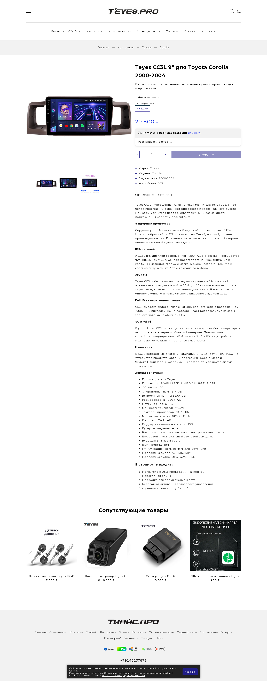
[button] (30, 555)
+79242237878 (133, 660)
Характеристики (144, 103)
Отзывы (190, 31)
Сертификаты (187, 632)
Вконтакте (131, 638)
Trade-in (172, 31)
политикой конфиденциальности (123, 675)
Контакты (209, 31)
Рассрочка (108, 632)
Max (160, 638)
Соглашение (209, 632)
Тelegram (148, 638)
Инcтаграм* (112, 638)
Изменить (194, 132)
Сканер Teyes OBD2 (161, 576)
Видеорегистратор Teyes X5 (106, 576)
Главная (104, 47)
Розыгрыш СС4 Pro (65, 31)
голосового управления (195, 484)
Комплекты (117, 31)
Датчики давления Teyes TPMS (52, 576)
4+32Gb (142, 108)
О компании (58, 632)
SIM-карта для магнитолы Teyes (215, 576)
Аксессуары (146, 31)
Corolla (164, 47)
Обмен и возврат (161, 632)
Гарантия (139, 632)
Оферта (226, 632)
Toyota (147, 47)
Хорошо (190, 671)
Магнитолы (94, 31)
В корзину (206, 154)
